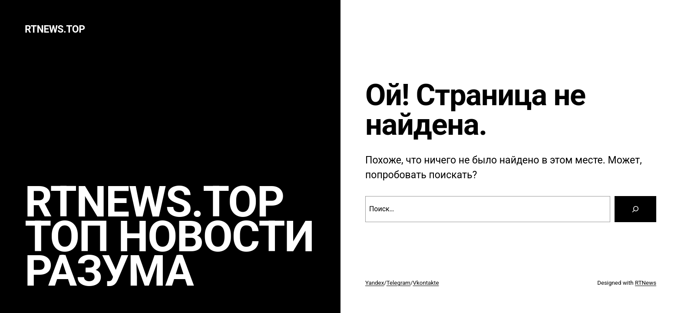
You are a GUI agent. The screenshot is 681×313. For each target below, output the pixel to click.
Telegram (398, 283)
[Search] (635, 209)
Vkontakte (426, 283)
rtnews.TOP (55, 29)
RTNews (645, 283)
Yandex (374, 283)
